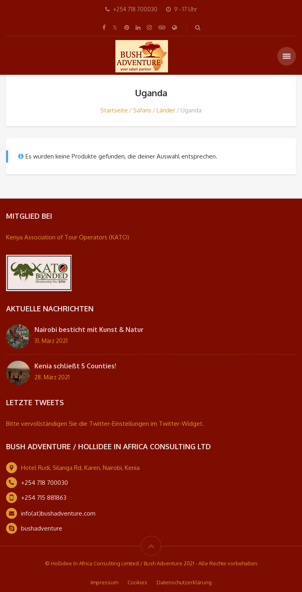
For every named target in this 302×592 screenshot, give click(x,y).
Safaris (142, 110)
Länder (166, 110)
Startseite (114, 110)
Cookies (137, 582)
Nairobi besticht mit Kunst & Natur (89, 330)
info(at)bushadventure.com (58, 513)
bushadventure (41, 528)
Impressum (104, 582)
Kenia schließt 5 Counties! (75, 366)
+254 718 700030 (44, 482)
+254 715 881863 (43, 497)
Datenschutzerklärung (184, 582)
